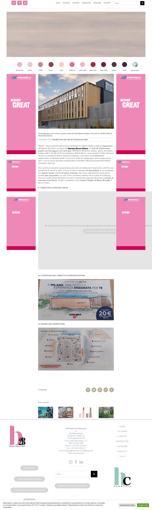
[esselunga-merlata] (76, 101)
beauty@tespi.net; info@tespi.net (79, 451)
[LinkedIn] (81, 462)
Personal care (78, 139)
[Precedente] (40, 412)
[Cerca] (142, 3)
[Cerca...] (126, 3)
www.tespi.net (78, 453)
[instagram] (14, 3)
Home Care (63, 139)
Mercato (70, 139)
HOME (122, 426)
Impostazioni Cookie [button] (127, 505)
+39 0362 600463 (79, 446)
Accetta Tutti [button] (143, 505)
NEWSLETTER (122, 441)
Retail (86, 139)
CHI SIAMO (122, 431)
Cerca (122, 456)
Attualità (55, 139)
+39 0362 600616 (77, 448)
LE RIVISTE (122, 436)
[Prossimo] (112, 412)
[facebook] (19, 3)
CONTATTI (122, 451)
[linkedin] (25, 3)
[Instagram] (70, 462)
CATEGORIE (122, 446)
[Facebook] (76, 462)
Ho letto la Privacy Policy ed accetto (107, 231)
